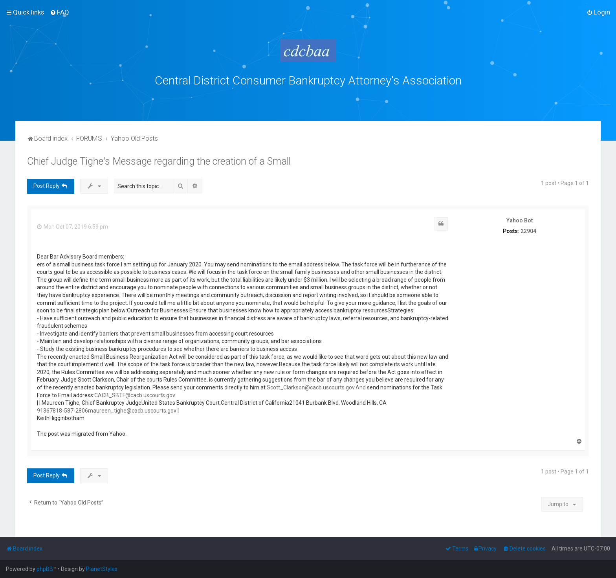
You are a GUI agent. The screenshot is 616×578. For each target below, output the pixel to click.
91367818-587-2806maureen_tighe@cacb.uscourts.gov (106, 410)
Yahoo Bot (519, 220)
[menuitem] (59, 12)
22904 (528, 231)
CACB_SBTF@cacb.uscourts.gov (134, 395)
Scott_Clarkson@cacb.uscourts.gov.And (316, 387)
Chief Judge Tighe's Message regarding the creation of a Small (159, 161)
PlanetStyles (101, 569)
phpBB (45, 569)
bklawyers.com (373, 98)
